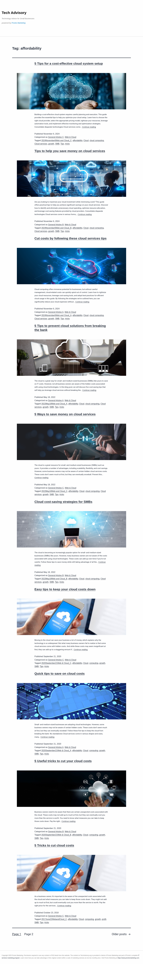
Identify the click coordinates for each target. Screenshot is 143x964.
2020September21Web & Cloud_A (56, 750)
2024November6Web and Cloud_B (56, 228)
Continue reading (89, 127)
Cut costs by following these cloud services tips (70, 238)
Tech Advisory (14, 13)
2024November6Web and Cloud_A (56, 315)
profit (104, 919)
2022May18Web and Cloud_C (54, 491)
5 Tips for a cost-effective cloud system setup (68, 63)
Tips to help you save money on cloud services (69, 151)
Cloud (86, 140)
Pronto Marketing (18, 23)
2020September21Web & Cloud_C (56, 663)
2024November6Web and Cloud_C (56, 140)
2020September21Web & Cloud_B (56, 835)
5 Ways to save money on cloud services (65, 414)
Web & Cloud (70, 137)
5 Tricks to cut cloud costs (54, 845)
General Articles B (56, 225)
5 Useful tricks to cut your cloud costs (63, 761)
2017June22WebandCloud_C (54, 919)
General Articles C (56, 137)
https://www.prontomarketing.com (128, 958)
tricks (67, 144)
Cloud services (40, 144)
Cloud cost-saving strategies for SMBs (63, 502)
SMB (57, 144)
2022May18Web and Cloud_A (54, 404)
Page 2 (28, 934)
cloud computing (97, 140)
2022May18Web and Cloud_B (54, 579)
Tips (62, 144)
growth (51, 144)
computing (93, 663)
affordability (77, 140)
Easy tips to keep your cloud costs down (65, 589)
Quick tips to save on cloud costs (59, 673)
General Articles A (55, 312)
